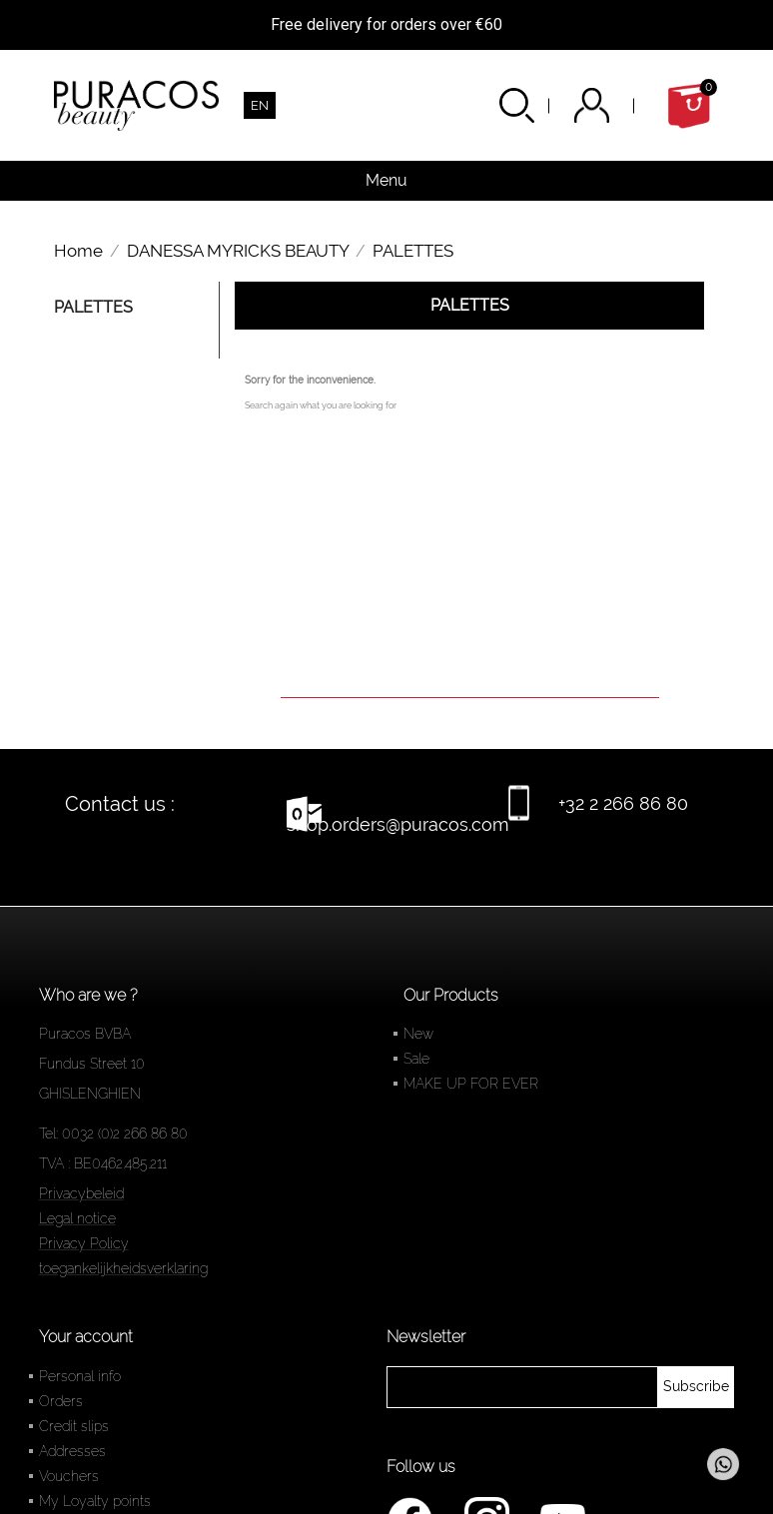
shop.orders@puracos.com (398, 824)
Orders (61, 1401)
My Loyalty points (95, 1501)
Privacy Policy (84, 1243)
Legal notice (77, 1218)
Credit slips (74, 1426)
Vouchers (69, 1476)
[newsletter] (696, 1387)
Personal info (80, 1376)
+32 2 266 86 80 (623, 803)
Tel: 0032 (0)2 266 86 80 (113, 1133)
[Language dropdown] (260, 105)
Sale (416, 1059)
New (418, 1034)
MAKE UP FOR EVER (470, 1084)
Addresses (72, 1451)
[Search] (470, 669)
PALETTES (93, 307)
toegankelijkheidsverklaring (123, 1268)
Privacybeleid (81, 1193)
